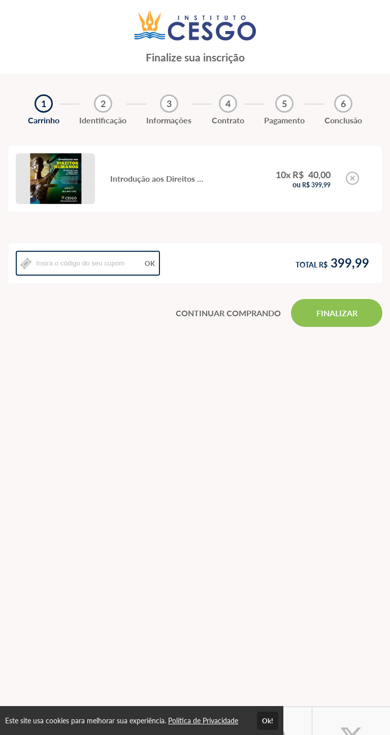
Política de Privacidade (203, 720)
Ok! (267, 721)
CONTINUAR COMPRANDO (228, 313)
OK (150, 263)
